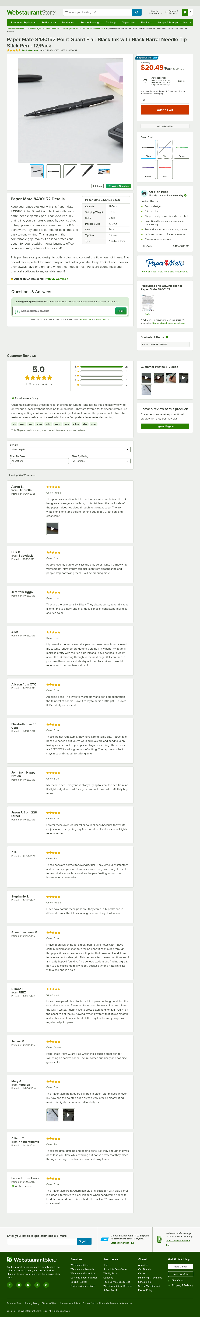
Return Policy (145, 1290)
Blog (105, 1265)
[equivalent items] (166, 337)
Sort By (14, 444)
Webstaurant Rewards (82, 1269)
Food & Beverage (90, 22)
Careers (142, 1273)
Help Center (180, 1266)
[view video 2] (158, 377)
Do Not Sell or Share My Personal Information (107, 1303)
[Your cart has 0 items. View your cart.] (187, 12)
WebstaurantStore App (83, 1273)
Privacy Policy (102, 319)
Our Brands (144, 1269)
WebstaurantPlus (80, 1265)
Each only (145, 62)
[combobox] (97, 12)
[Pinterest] (46, 1285)
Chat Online (176, 1280)
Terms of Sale (14, 1303)
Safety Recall (110, 1290)
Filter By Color (18, 456)
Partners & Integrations (83, 1286)
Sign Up (84, 1241)
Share (97, 186)
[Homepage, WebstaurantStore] (32, 12)
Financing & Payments (150, 1277)
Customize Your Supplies (84, 1277)
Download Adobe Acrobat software (168, 323)
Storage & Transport (168, 22)
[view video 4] (183, 377)
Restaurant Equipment (23, 22)
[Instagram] (10, 1285)
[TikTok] (37, 1285)
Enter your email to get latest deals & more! (37, 1236)
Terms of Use (85, 319)
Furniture (146, 22)
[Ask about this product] (70, 311)
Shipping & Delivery (180, 1285)
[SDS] (148, 304)
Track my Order (180, 1274)
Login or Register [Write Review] (165, 426)
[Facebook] (28, 1285)
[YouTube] (19, 1285)
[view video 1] (146, 377)
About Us (143, 1265)
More (187, 22)
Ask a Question (118, 186)
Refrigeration (49, 22)
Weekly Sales (110, 1273)
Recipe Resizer (79, 1282)
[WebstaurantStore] (36, 1260)
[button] (37, 171)
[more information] (185, 195)
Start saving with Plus (122, 1242)
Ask (121, 311)
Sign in (181, 81)
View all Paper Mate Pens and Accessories (165, 271)
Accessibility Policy (69, 1303)
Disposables (128, 22)
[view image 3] (171, 377)
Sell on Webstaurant (149, 1286)
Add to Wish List (165, 126)
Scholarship (144, 1282)
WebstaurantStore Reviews (117, 1286)
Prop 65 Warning (55, 278)
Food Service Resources (116, 1282)
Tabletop (110, 22)
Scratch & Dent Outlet (115, 1269)
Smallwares (68, 22)
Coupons (108, 1277)
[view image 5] (146, 390)
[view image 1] (52, 1114)
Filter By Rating (80, 456)
